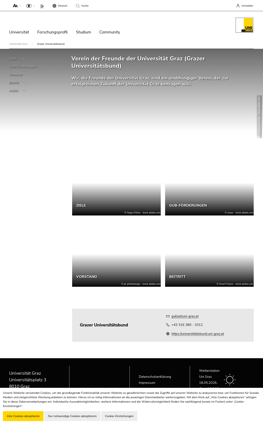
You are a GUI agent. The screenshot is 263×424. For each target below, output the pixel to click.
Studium (83, 32)
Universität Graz (18, 44)
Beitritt (14, 82)
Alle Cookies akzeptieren (23, 416)
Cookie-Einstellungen (119, 416)
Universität (19, 32)
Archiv (14, 90)
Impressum (147, 383)
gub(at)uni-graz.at (185, 316)
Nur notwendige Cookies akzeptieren (72, 416)
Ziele (13, 58)
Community (109, 32)
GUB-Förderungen (23, 66)
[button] (16, 5)
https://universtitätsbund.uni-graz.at (197, 334)
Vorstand (16, 74)
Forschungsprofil (52, 32)
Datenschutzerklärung (155, 376)
